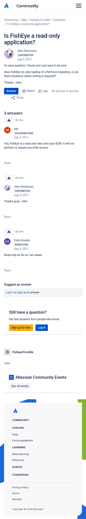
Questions (59, 20)
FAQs (15, 434)
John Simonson (27, 50)
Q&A (24, 20)
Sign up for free (21, 327)
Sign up (22, 292)
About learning (20, 454)
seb (16, 129)
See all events (20, 386)
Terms (15, 493)
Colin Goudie (22, 240)
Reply (7, 163)
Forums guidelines (22, 440)
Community (27, 6)
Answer (11, 90)
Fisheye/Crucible (40, 20)
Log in (10, 292)
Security (17, 499)
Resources (18, 459)
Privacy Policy (20, 487)
